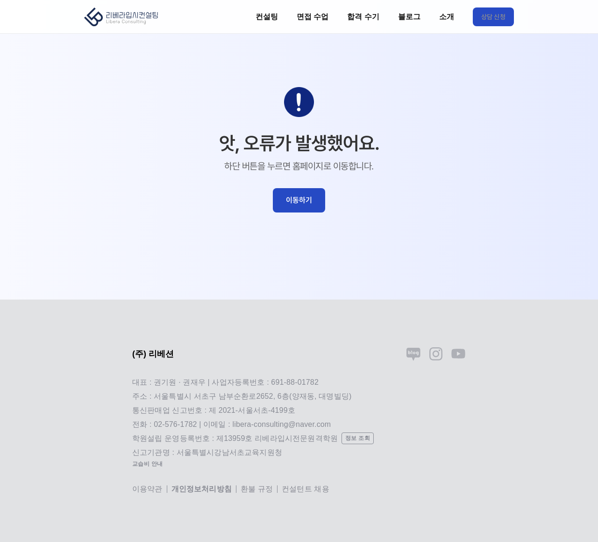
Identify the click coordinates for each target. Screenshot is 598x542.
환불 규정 (257, 489)
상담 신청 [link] (493, 17)
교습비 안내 (147, 464)
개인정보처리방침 (201, 489)
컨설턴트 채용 (305, 489)
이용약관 (147, 489)
